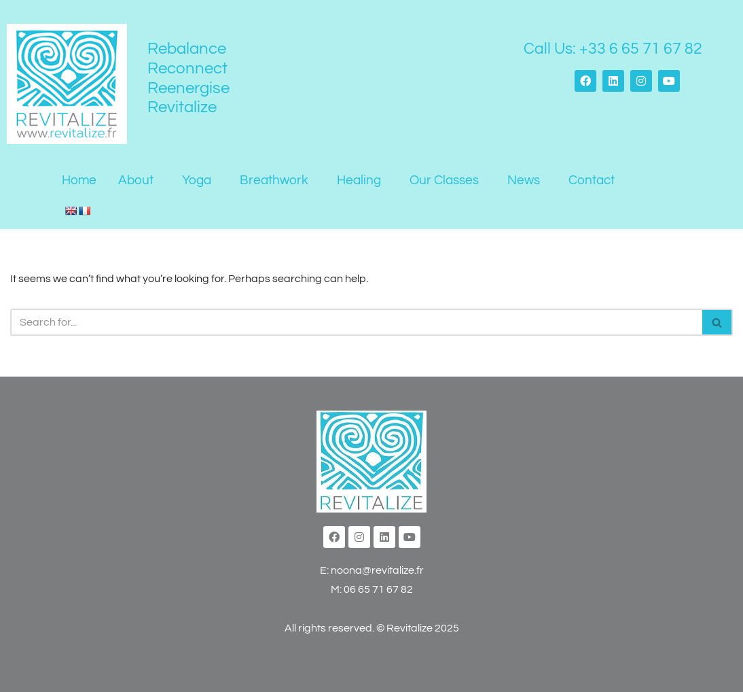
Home (79, 180)
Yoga (196, 180)
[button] (139, 180)
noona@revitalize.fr (377, 570)
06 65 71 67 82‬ (378, 589)
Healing (359, 180)
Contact (591, 180)
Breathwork (274, 180)
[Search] (356, 322)
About (135, 180)
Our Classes (444, 180)
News (523, 180)
